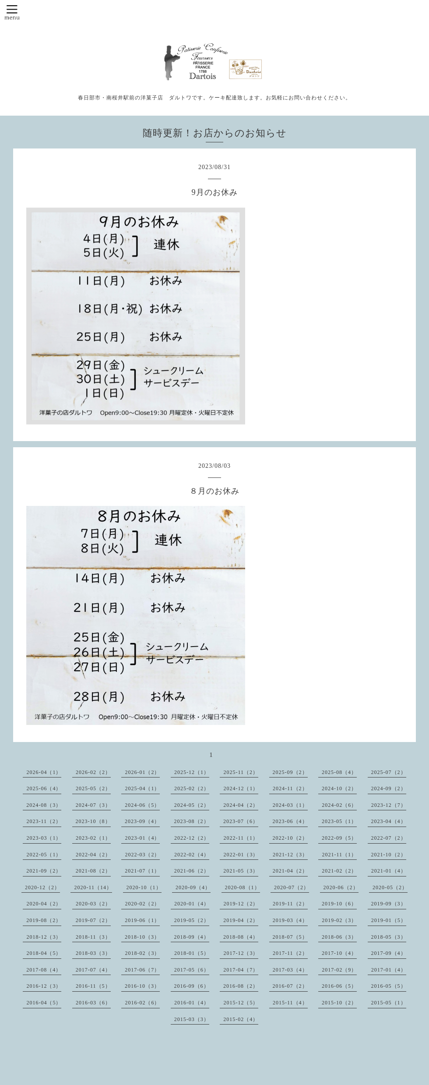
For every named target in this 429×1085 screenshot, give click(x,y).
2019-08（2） (43, 920)
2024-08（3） (43, 805)
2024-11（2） (290, 788)
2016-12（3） (43, 986)
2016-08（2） (240, 986)
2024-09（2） (388, 788)
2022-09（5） (339, 838)
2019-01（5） (388, 920)
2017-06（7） (142, 970)
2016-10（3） (142, 986)
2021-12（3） (290, 855)
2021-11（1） (339, 855)
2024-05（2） (191, 805)
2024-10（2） (339, 788)
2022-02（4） (191, 855)
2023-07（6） (240, 821)
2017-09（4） (388, 953)
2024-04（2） (240, 805)
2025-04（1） (142, 788)
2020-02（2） (142, 904)
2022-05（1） (43, 855)
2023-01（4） (142, 838)
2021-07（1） (142, 871)
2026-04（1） (43, 772)
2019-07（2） (93, 920)
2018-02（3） (142, 953)
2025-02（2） (191, 788)
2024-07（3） (93, 805)
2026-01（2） (142, 772)
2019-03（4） (290, 920)
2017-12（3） (240, 953)
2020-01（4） (191, 904)
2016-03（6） (93, 1003)
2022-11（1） (240, 838)
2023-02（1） (93, 838)
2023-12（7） (388, 805)
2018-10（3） (142, 937)
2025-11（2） (240, 772)
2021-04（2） (290, 871)
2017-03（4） (290, 970)
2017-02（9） (339, 970)
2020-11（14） (93, 887)
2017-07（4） (93, 970)
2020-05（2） (390, 887)
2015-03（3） (191, 1019)
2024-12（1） (240, 788)
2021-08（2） (93, 871)
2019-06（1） (142, 920)
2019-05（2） (191, 920)
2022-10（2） (290, 838)
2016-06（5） (339, 986)
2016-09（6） (191, 986)
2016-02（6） (142, 1003)
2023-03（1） (43, 838)
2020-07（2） (291, 887)
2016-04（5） (43, 1003)
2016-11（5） (93, 986)
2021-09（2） (43, 871)
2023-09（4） (142, 821)
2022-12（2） (191, 838)
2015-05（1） (388, 1003)
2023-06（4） (290, 821)
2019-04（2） (240, 920)
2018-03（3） (93, 953)
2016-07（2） (290, 986)
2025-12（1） (191, 772)
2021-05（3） (240, 871)
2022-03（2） (142, 855)
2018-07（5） (290, 937)
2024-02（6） (339, 805)
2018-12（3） (43, 937)
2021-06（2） (191, 871)
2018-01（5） (191, 953)
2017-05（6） (191, 970)
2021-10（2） (388, 855)
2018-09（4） (191, 937)
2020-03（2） (93, 904)
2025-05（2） (93, 788)
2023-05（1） (339, 821)
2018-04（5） (43, 953)
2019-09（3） (388, 904)
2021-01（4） (388, 871)
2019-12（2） (240, 904)
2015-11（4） (290, 1003)
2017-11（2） (290, 953)
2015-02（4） (240, 1019)
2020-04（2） (43, 904)
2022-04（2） (93, 855)
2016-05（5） (388, 986)
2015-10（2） (339, 1003)
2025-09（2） (290, 772)
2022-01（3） (240, 855)
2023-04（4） (388, 821)
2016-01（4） (191, 1003)
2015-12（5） (240, 1003)
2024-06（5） (142, 805)
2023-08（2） (191, 821)
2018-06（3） (339, 937)
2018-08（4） (240, 937)
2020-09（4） (193, 887)
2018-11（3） (93, 937)
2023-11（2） (43, 821)
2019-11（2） (290, 904)
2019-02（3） (339, 920)
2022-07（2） (388, 838)
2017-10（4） (339, 953)
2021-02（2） (339, 871)
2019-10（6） (339, 904)
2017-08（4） (43, 970)
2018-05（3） (388, 937)
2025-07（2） (388, 772)
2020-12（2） (42, 887)
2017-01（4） (388, 970)
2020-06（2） (341, 887)
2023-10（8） (93, 821)
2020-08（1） (242, 887)
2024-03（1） (290, 805)
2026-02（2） (93, 772)
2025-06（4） (43, 788)
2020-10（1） (144, 887)
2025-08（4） (339, 772)
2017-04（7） (240, 970)
